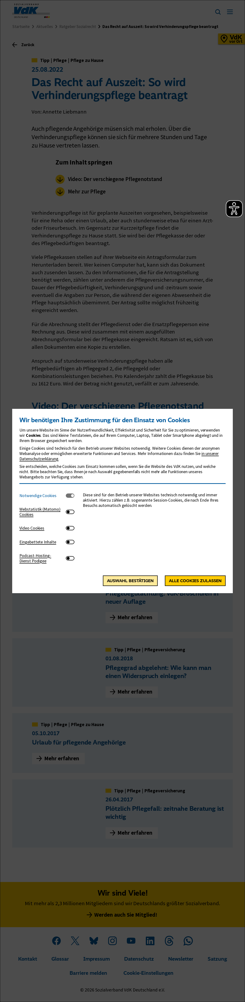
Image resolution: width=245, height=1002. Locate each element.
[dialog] (122, 501)
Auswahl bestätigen (130, 580)
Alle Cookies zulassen (195, 580)
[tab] (42, 495)
